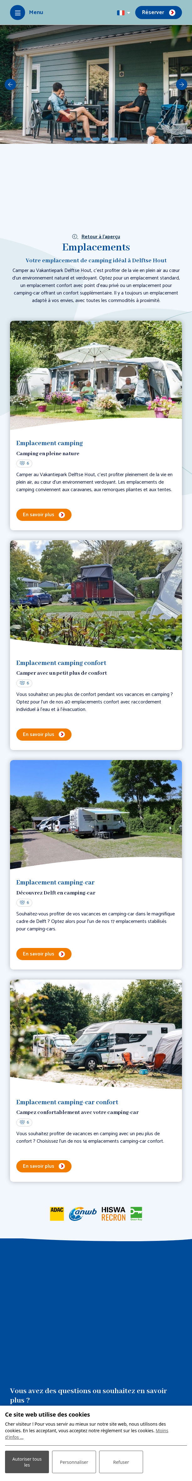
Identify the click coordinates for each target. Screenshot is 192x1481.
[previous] (10, 84)
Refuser (121, 1462)
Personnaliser (74, 1462)
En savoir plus (38, 515)
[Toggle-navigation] (26, 12)
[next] (181, 84)
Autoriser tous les (26, 1462)
